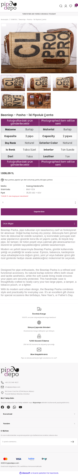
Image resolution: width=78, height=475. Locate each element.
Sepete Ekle (39, 211)
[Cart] (75, 6)
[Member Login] (65, 6)
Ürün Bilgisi (8, 223)
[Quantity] (39, 202)
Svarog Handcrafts (35, 186)
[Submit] (72, 441)
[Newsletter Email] (39, 441)
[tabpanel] (39, 48)
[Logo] (9, 6)
